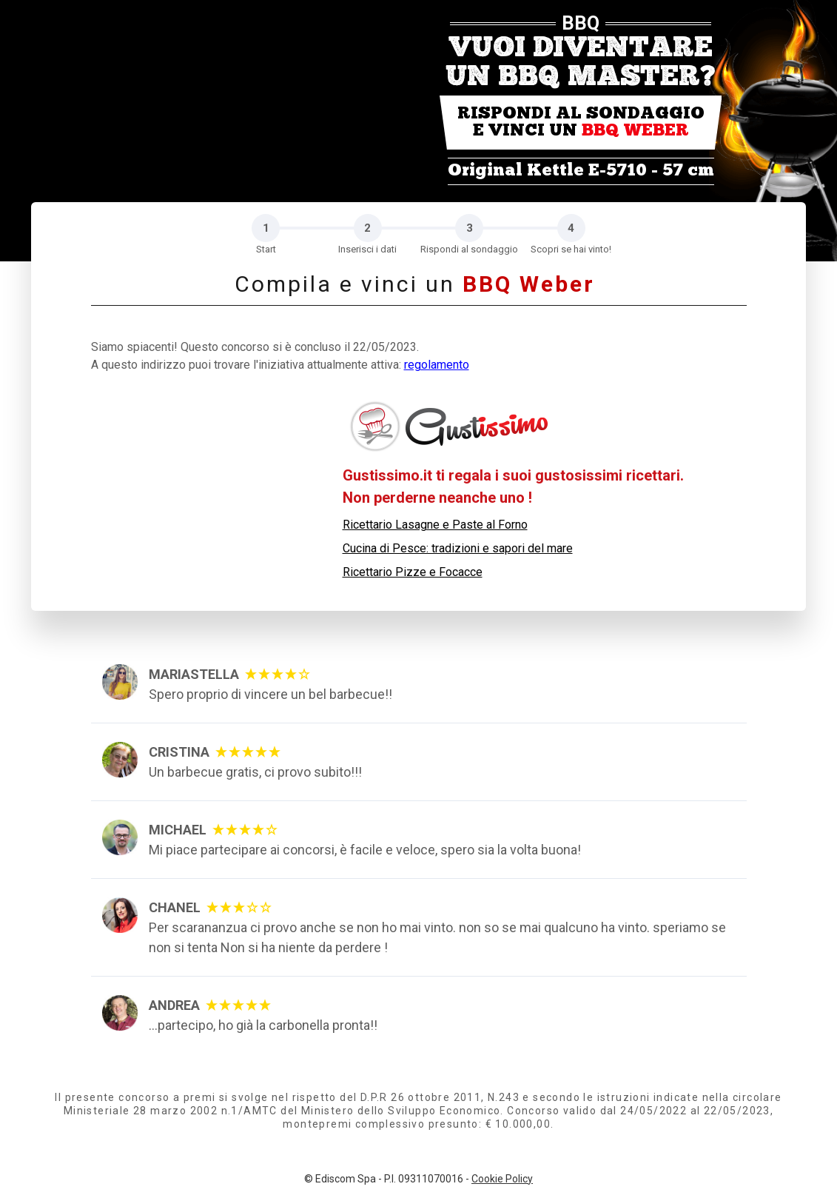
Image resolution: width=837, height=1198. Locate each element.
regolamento (436, 365)
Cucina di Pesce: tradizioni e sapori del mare (458, 548)
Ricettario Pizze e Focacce (413, 572)
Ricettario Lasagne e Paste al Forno (435, 525)
